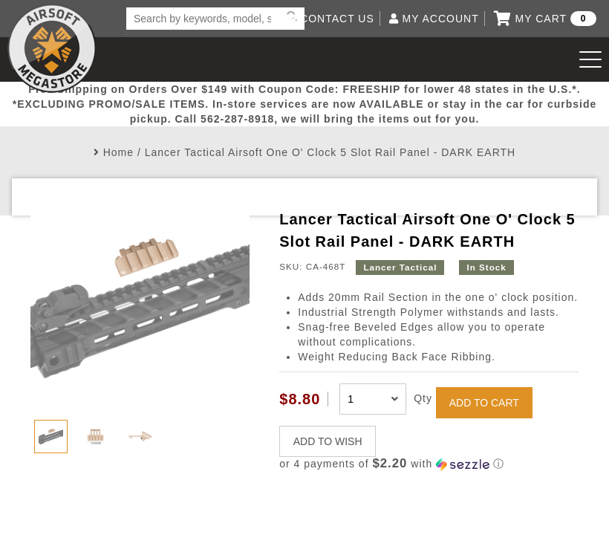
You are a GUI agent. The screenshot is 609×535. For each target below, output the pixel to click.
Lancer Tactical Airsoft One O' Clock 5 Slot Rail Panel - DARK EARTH (330, 152)
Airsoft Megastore (52, 48)
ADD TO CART (484, 403)
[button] (428, 464)
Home (118, 152)
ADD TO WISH (327, 441)
